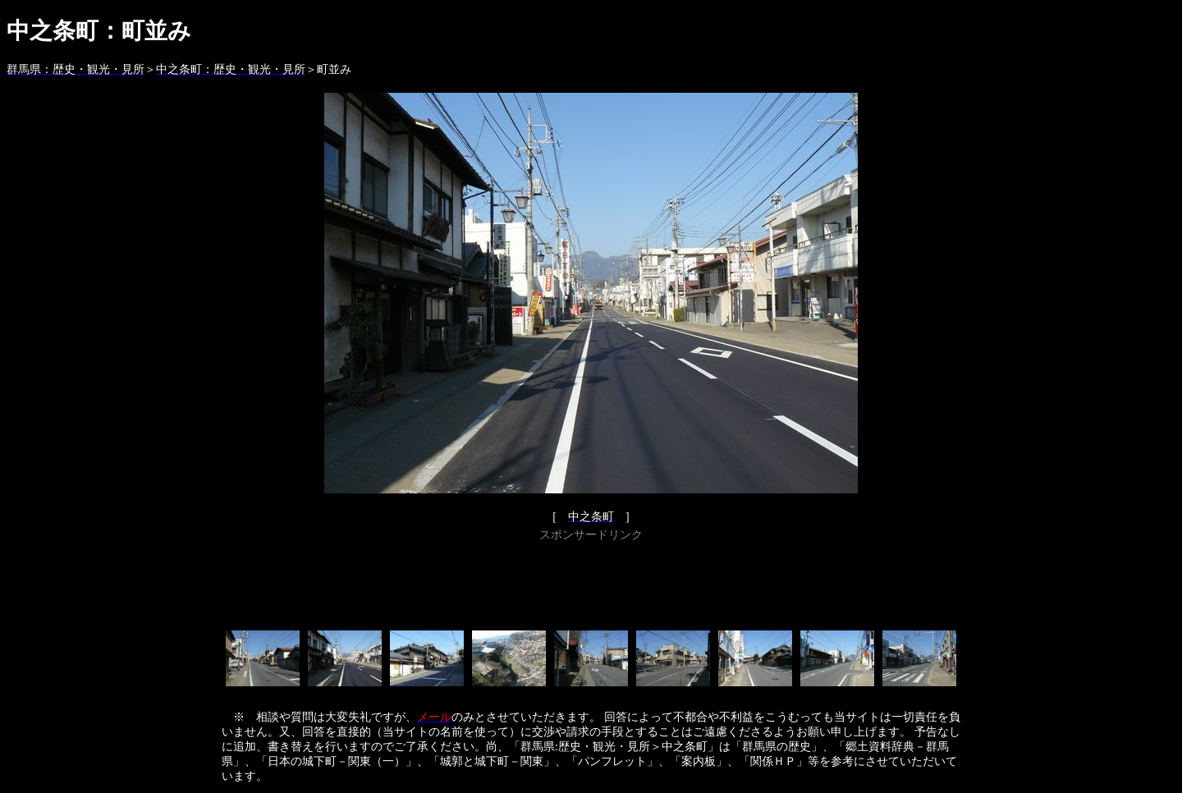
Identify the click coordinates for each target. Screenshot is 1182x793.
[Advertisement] (591, 583)
